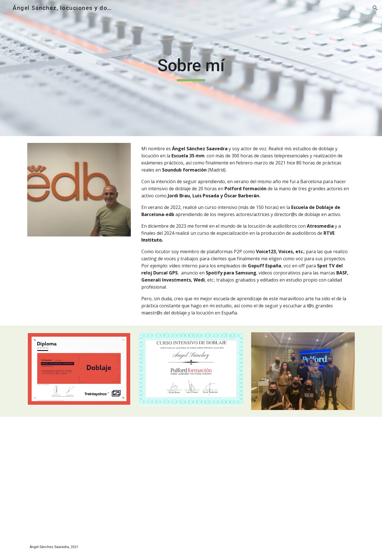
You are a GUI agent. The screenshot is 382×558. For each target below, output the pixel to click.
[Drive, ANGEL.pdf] (107, 468)
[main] (191, 68)
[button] (375, 8)
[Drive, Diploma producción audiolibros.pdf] (275, 468)
